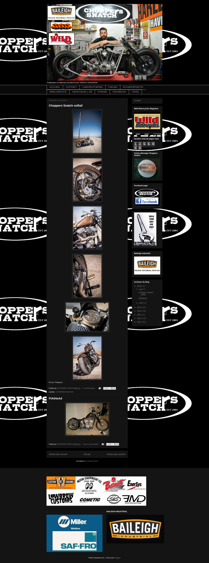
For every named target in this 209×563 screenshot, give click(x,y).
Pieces (112, 87)
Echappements (133, 87)
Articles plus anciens (116, 454)
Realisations (58, 92)
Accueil (55, 87)
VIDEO (135, 92)
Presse (102, 92)
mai (141, 289)
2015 (139, 307)
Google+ (137, 100)
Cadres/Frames (93, 87)
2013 (139, 315)
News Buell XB (82, 92)
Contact (71, 87)
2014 (139, 311)
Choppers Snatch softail (66, 105)
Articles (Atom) (92, 461)
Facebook (119, 92)
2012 (139, 318)
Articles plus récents (58, 454)
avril (141, 303)
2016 (139, 286)
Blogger (117, 558)
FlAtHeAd (55, 398)
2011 (139, 322)
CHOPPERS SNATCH (64, 392)
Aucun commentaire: (91, 444)
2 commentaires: (89, 388)
